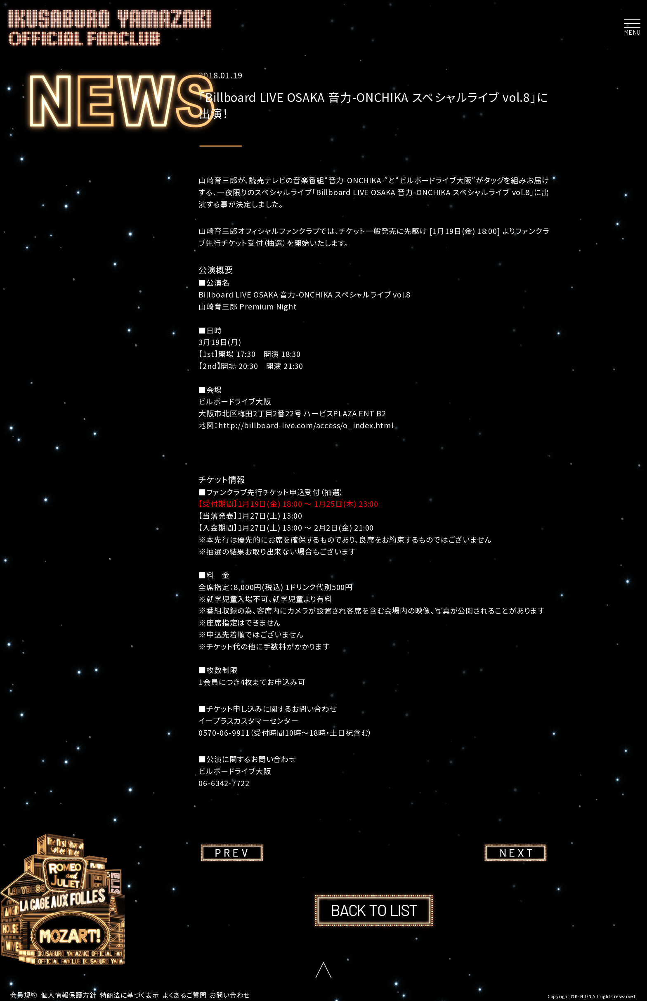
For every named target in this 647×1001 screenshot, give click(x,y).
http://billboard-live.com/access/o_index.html (306, 425)
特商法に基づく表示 (129, 995)
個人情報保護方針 (68, 995)
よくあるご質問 (185, 995)
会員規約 (24, 995)
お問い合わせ (230, 995)
